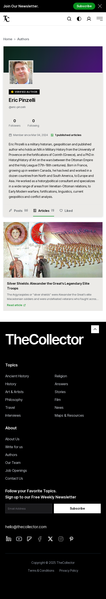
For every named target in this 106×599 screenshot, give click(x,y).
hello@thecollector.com (25, 526)
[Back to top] (95, 329)
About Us (12, 439)
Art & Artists (14, 392)
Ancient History (17, 376)
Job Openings (16, 470)
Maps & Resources (69, 415)
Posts (18, 210)
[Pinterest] (71, 538)
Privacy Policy (68, 570)
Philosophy (14, 399)
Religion (61, 376)
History (10, 384)
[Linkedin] (8, 538)
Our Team (13, 462)
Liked (66, 210)
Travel (10, 407)
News (59, 407)
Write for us (14, 447)
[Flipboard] (29, 538)
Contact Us (14, 478)
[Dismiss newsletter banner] (100, 6)
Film (58, 399)
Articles (43, 212)
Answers (61, 384)
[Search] (69, 18)
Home (7, 39)
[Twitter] (50, 538)
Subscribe (84, 6)
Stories (60, 392)
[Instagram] (60, 538)
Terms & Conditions (41, 570)
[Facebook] (39, 538)
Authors (23, 39)
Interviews (13, 415)
